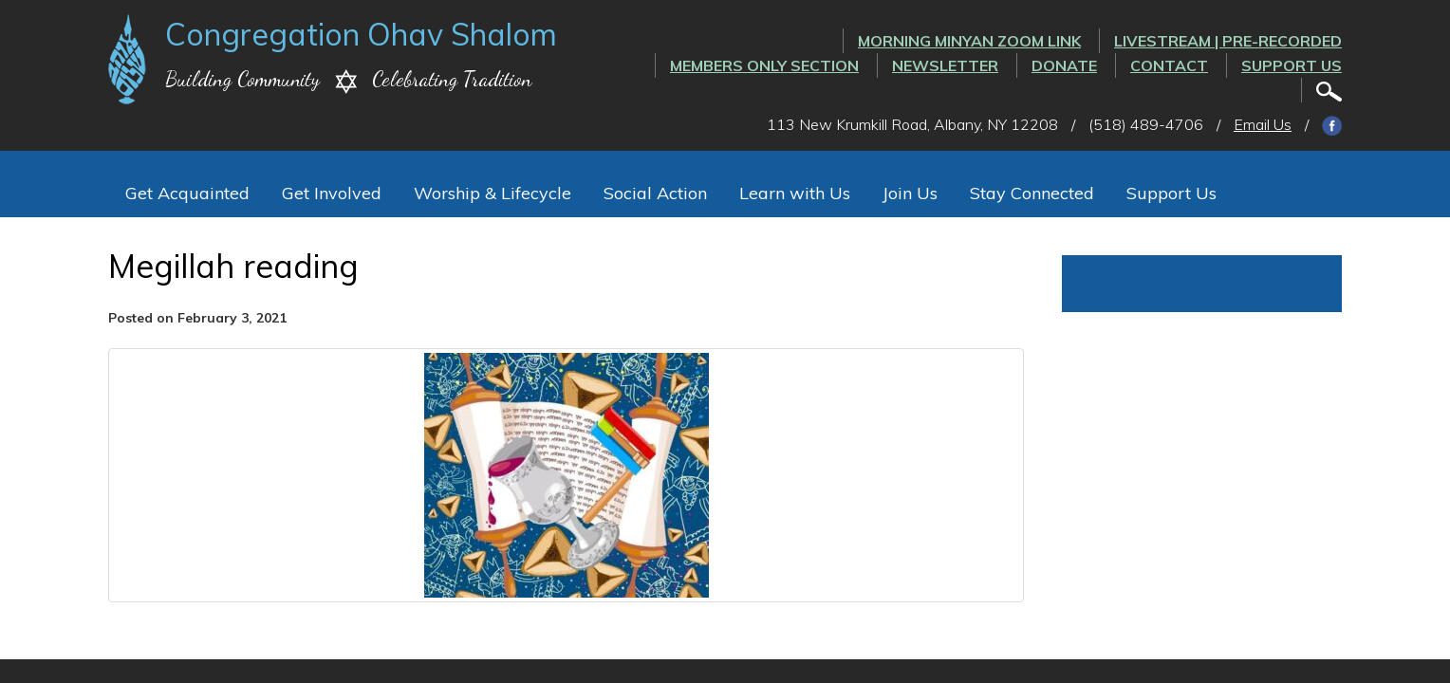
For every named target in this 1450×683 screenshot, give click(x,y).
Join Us (910, 193)
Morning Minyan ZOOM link (969, 40)
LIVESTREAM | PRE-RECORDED (1228, 40)
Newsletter (945, 65)
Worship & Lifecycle (492, 193)
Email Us (1263, 124)
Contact (1169, 65)
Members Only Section (764, 65)
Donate (1064, 65)
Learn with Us (794, 193)
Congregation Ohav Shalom (361, 34)
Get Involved (331, 193)
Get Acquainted (187, 193)
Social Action (655, 193)
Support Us (1291, 65)
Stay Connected (1032, 193)
